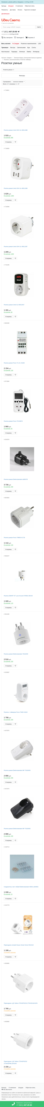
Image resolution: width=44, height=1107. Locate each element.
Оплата (20, 10)
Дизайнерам (5, 13)
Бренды (4, 6)
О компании (19, 6)
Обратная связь (30, 6)
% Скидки (15, 43)
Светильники (21, 47)
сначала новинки (18, 81)
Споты (34, 47)
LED (39, 43)
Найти (39, 27)
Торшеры (14, 51)
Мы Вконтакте (7, 1089)
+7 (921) (9, 32)
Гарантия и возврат (30, 10)
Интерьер (36, 51)
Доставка (13, 10)
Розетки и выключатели (28, 43)
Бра (28, 47)
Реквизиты (5, 10)
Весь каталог (6, 43)
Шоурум (11, 6)
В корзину (9, 142)
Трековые (4, 47)
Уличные (22, 51)
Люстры (12, 47)
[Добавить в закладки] (15, 142)
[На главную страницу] (12, 20)
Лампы (29, 51)
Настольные (5, 51)
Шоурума (20, 2)
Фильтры (22, 75)
